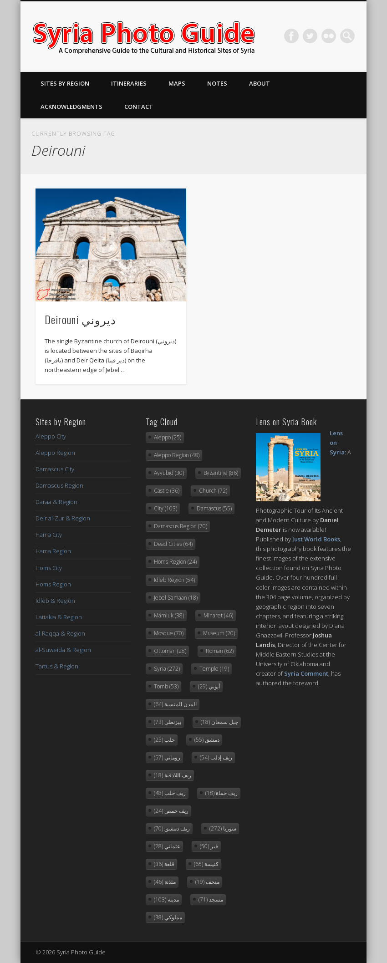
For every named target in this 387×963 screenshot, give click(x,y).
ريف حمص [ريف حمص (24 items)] (171, 811)
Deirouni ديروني (80, 319)
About (259, 83)
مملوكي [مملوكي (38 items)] (168, 917)
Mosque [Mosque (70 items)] (168, 633)
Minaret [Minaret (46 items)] (218, 615)
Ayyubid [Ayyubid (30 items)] (169, 473)
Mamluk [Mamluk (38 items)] (169, 615)
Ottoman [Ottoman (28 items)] (170, 651)
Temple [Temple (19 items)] (214, 669)
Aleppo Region (55, 452)
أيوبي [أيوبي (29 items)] (209, 686)
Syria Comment (306, 673)
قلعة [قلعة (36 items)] (164, 864)
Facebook (291, 36)
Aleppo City (51, 436)
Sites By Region (65, 83)
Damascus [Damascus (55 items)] (214, 508)
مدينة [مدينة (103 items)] (166, 899)
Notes (217, 83)
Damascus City (55, 469)
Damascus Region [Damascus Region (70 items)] (180, 526)
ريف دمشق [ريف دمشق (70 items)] (172, 828)
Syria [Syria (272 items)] (167, 669)
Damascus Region (59, 485)
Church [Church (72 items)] (213, 490)
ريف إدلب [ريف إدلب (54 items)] (216, 757)
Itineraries (129, 83)
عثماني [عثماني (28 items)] (167, 846)
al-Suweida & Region (63, 650)
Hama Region (53, 551)
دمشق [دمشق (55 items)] (206, 740)
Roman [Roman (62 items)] (220, 651)
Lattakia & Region (59, 617)
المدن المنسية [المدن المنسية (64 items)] (175, 704)
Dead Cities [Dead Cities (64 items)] (173, 544)
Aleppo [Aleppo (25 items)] (167, 437)
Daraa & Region (56, 502)
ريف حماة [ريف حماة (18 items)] (221, 793)
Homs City (49, 568)
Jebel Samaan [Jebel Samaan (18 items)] (176, 597)
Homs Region (53, 584)
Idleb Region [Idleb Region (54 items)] (174, 580)
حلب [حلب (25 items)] (164, 740)
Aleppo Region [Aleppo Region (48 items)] (176, 455)
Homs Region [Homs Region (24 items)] (175, 562)
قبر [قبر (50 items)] (209, 846)
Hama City (49, 534)
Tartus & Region (57, 666)
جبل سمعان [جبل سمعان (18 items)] (219, 722)
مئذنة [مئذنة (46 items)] (165, 882)
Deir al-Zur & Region (63, 518)
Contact (138, 106)
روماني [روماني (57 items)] (167, 757)
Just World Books (316, 539)
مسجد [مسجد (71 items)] (211, 899)
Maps (176, 83)
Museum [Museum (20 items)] (219, 633)
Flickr (328, 36)
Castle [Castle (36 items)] (166, 490)
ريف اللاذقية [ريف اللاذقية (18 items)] (172, 775)
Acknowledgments (71, 106)
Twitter (310, 36)
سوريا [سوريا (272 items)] (222, 828)
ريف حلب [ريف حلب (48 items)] (170, 793)
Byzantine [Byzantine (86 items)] (221, 473)
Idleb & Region (55, 600)
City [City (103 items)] (165, 508)
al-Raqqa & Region (60, 633)
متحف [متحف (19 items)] (207, 882)
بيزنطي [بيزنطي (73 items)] (167, 722)
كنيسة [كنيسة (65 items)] (206, 864)
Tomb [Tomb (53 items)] (166, 686)
